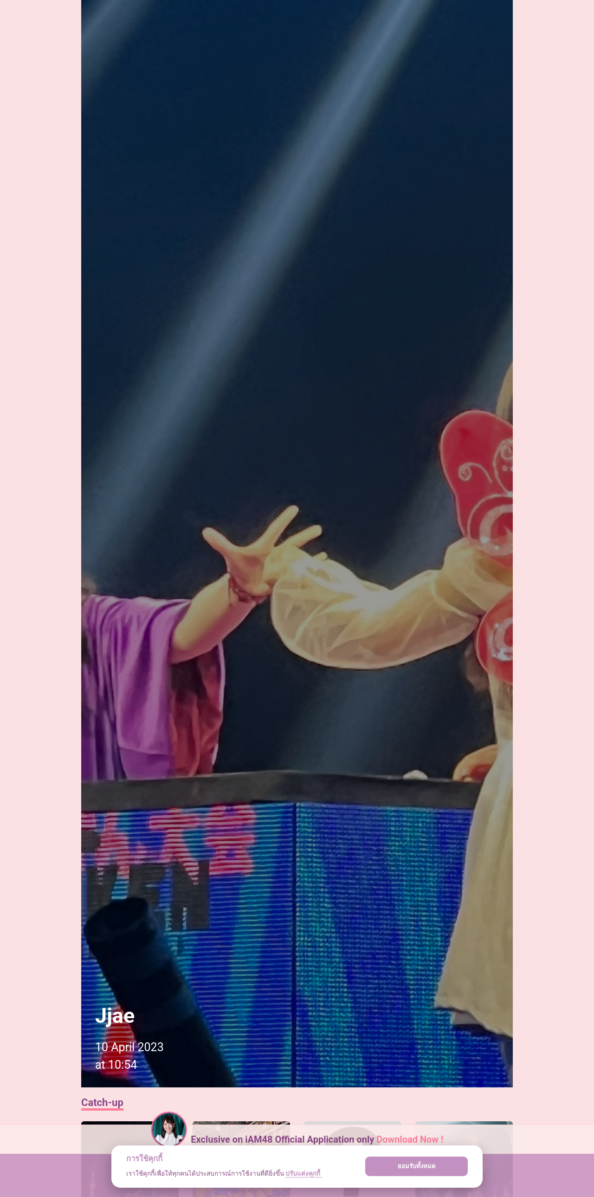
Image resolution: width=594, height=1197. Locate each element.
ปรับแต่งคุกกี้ (303, 1173)
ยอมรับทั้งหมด (417, 1166)
